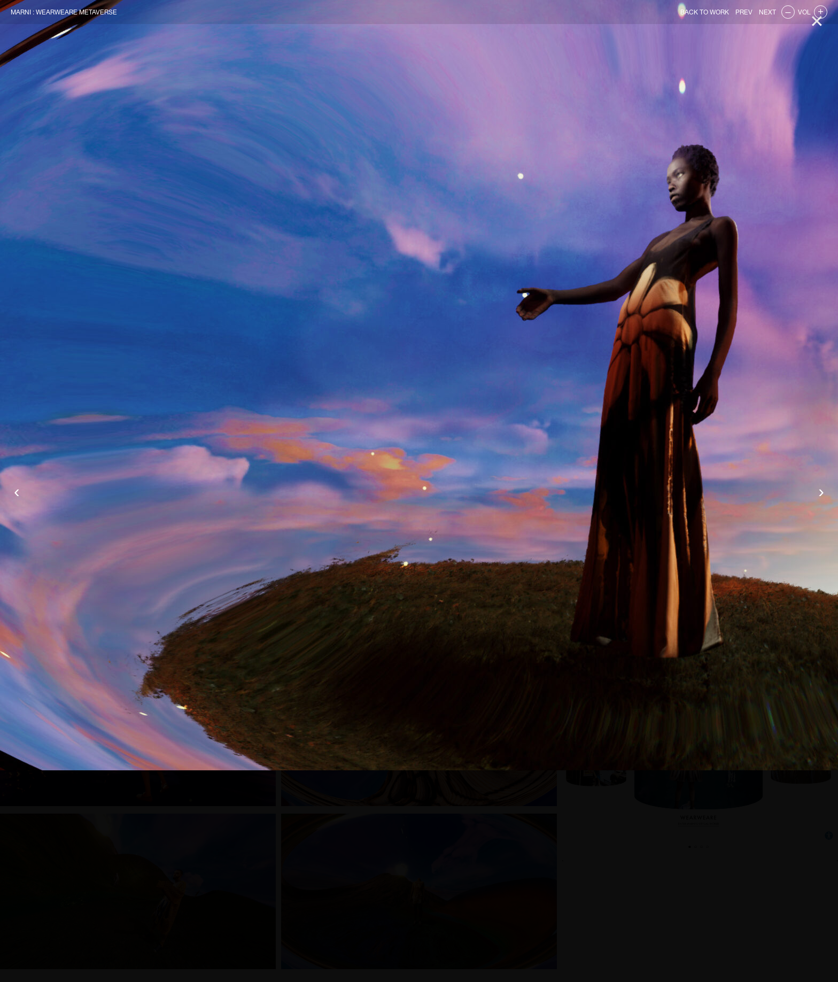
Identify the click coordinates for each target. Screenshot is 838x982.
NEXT (767, 12)
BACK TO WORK (704, 12)
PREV (743, 12)
